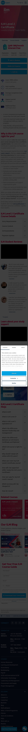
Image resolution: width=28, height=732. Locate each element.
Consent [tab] (5, 347)
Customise (14, 378)
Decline (14, 383)
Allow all (14, 373)
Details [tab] (14, 347)
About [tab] (23, 347)
